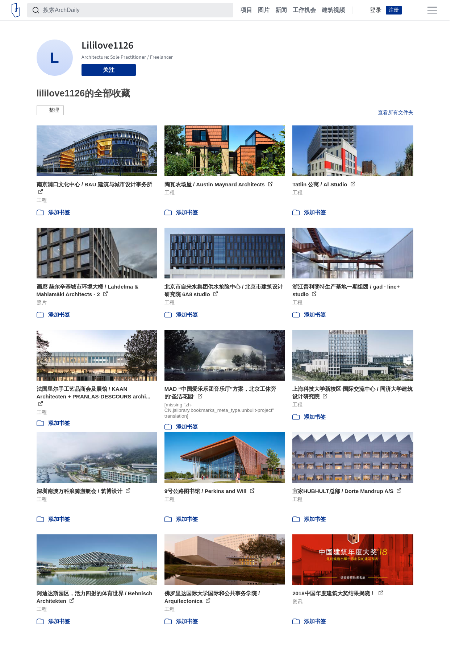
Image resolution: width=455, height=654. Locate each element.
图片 (264, 10)
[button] (50, 110)
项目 (246, 10)
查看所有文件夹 (395, 112)
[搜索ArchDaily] (136, 10)
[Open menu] (432, 10)
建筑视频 (333, 10)
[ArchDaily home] (16, 10)
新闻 (281, 10)
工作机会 (304, 10)
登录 (375, 10)
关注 (108, 70)
